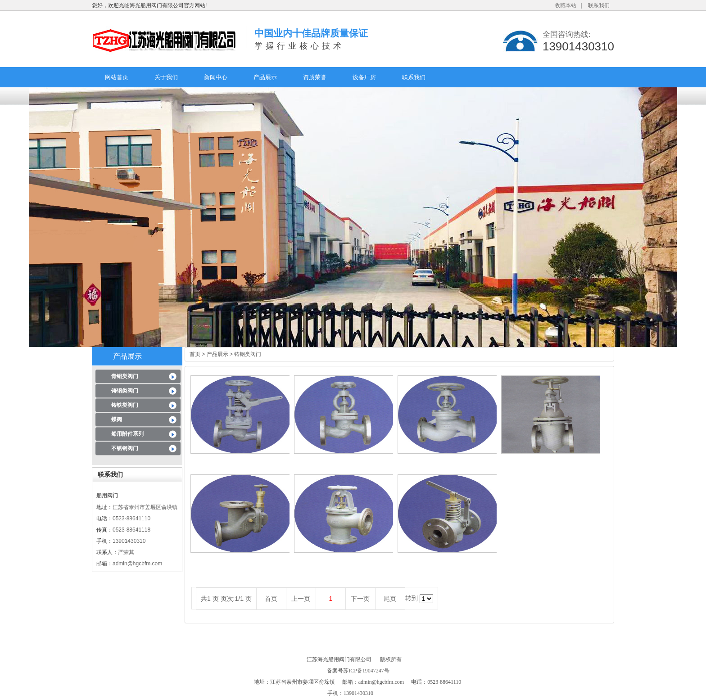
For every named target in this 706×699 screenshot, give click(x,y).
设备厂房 (364, 77)
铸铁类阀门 (124, 405)
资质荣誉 (314, 77)
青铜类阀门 (124, 376)
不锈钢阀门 (124, 448)
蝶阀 (116, 419)
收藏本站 (565, 5)
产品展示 (265, 77)
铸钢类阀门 (124, 391)
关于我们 (166, 77)
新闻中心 (215, 77)
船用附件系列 (127, 434)
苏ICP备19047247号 (366, 670)
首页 (195, 354)
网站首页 (116, 77)
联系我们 (599, 5)
